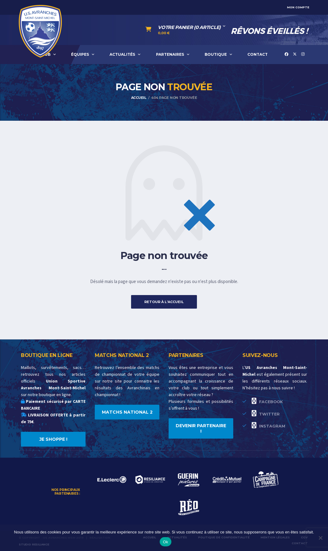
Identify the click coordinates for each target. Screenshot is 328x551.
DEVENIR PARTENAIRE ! (201, 428)
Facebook (267, 401)
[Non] (320, 538)
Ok (165, 542)
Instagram (268, 425)
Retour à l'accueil (164, 302)
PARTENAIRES (170, 54)
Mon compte (298, 7)
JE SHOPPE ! (53, 439)
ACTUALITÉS (122, 54)
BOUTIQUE (216, 54)
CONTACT (257, 54)
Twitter (266, 413)
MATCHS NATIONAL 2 (127, 412)
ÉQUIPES (80, 54)
